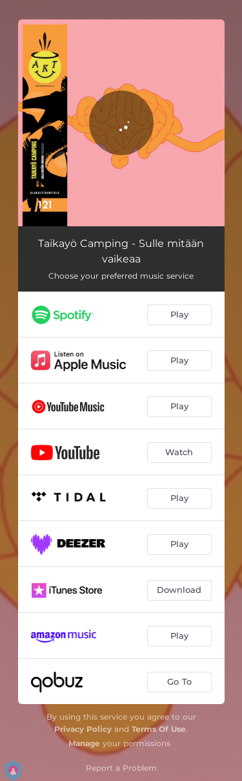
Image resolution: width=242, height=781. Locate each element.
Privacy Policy (83, 729)
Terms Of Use (159, 729)
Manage (84, 743)
